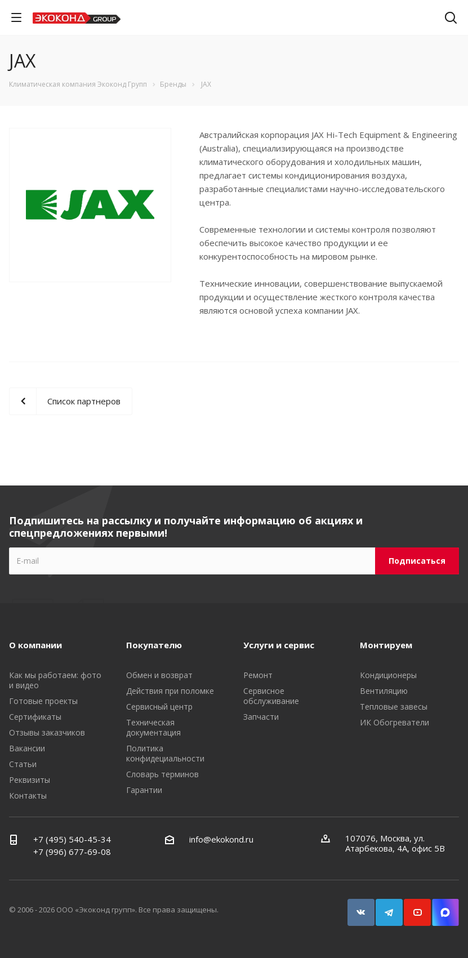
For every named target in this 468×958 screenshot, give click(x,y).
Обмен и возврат (159, 675)
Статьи (23, 764)
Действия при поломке (170, 690)
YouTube (422, 907)
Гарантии (144, 790)
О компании (35, 644)
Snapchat (450, 907)
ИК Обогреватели (394, 722)
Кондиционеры (388, 675)
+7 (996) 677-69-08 (72, 851)
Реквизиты (29, 779)
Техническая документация (153, 727)
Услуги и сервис (278, 644)
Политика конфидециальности (165, 753)
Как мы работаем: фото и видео (55, 680)
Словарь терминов (162, 774)
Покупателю (154, 644)
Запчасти (261, 716)
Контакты (28, 795)
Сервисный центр (159, 706)
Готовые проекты (43, 701)
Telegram (394, 907)
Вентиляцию (384, 690)
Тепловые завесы (393, 706)
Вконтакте (366, 907)
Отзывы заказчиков (47, 732)
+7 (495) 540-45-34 (72, 839)
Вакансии (27, 748)
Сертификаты (35, 716)
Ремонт (258, 675)
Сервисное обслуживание (271, 695)
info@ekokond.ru (221, 839)
